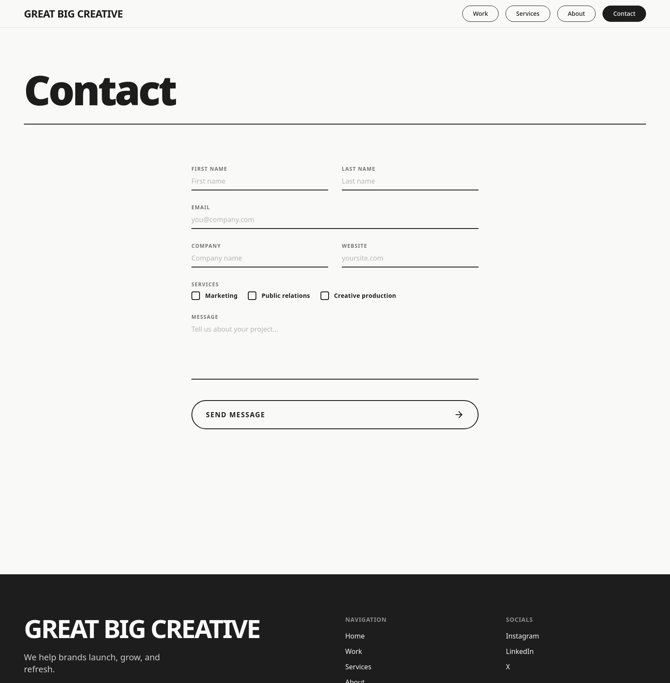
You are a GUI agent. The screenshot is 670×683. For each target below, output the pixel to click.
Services (528, 13)
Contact (624, 13)
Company (206, 246)
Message (204, 317)
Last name (359, 169)
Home (355, 636)
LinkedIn (520, 651)
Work (480, 13)
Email (200, 207)
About (576, 13)
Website (354, 246)
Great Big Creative (73, 14)
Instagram (522, 636)
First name (209, 169)
